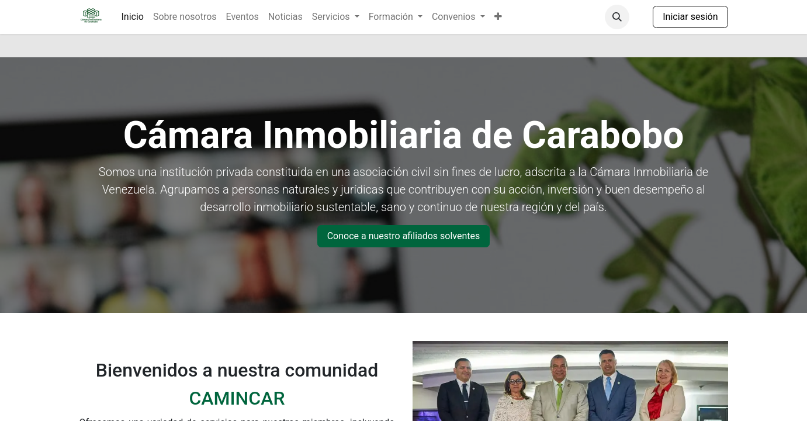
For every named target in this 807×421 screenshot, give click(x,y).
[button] (617, 17)
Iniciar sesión (690, 16)
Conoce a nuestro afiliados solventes (403, 235)
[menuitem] (132, 17)
